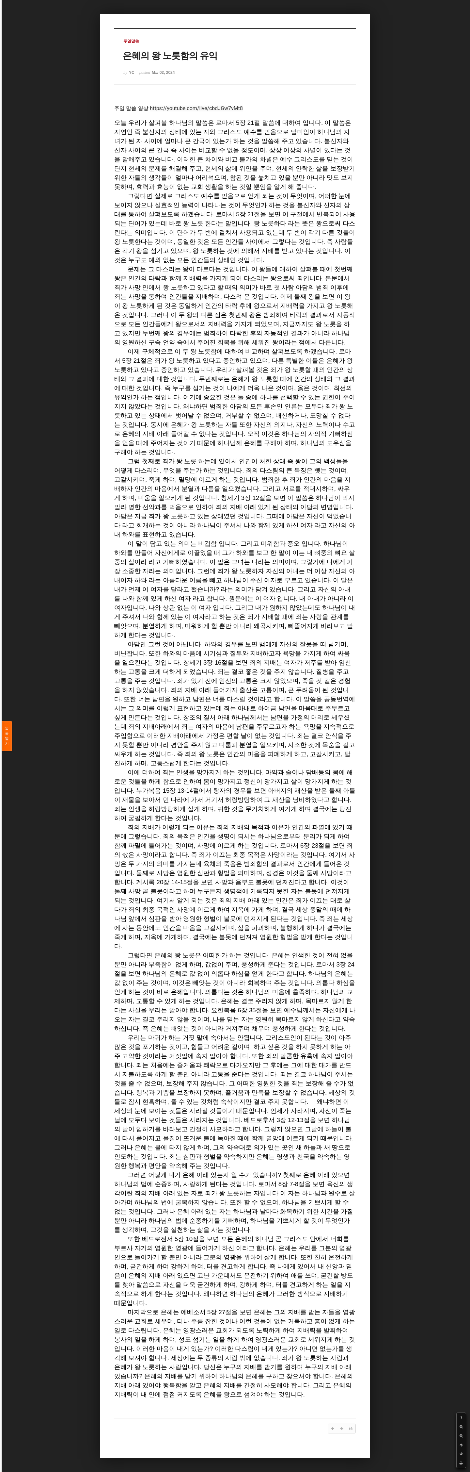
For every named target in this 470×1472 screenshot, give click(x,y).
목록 (7, 736)
